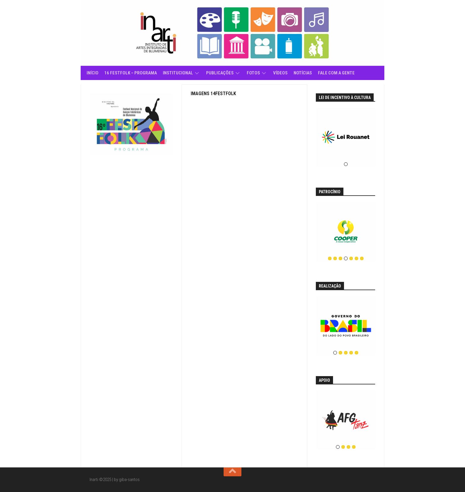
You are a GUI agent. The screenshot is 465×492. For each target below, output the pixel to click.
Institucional (178, 73)
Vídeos (280, 73)
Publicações (220, 73)
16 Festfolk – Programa (130, 73)
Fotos (253, 73)
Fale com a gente (336, 73)
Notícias (303, 73)
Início (92, 73)
